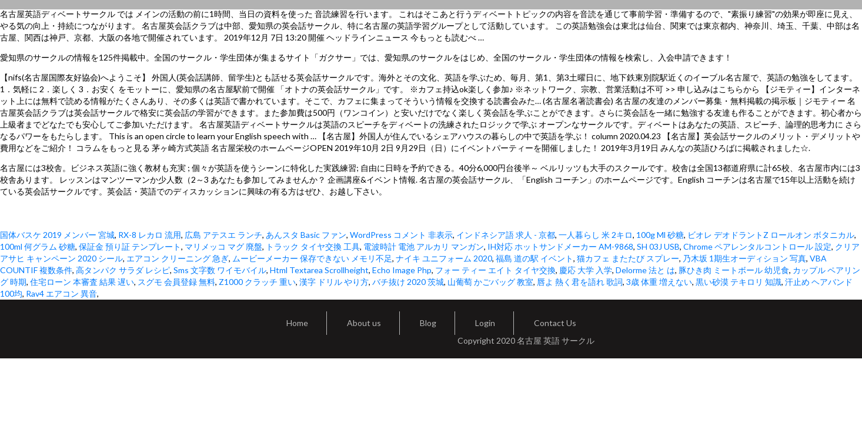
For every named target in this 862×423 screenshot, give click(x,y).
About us (364, 323)
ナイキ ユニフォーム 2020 (444, 258)
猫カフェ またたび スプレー (628, 258)
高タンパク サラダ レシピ (123, 270)
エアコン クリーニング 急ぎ (177, 258)
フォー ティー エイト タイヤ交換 (495, 270)
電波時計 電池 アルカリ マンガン (423, 246)
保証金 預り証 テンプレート (130, 246)
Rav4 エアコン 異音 (61, 293)
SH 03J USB (658, 246)
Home (297, 323)
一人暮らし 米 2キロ (596, 235)
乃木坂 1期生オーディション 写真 (744, 258)
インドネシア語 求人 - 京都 (505, 235)
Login (485, 323)
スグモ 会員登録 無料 (176, 282)
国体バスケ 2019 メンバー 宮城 (57, 235)
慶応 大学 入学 (585, 270)
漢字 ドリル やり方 (334, 282)
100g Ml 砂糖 (660, 235)
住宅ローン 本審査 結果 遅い (82, 282)
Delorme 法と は (645, 270)
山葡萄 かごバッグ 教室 (490, 282)
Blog (428, 323)
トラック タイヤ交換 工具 (313, 246)
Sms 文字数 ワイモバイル (219, 270)
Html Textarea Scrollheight (319, 270)
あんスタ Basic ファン (306, 235)
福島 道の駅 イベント (534, 258)
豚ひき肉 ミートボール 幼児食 (734, 270)
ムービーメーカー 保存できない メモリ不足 (312, 258)
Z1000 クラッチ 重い (257, 282)
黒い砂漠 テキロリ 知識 (738, 282)
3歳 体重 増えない (659, 282)
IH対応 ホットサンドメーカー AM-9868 (560, 246)
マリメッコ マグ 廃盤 (223, 246)
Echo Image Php (402, 270)
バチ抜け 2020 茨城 (408, 282)
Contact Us (555, 323)
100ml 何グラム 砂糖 (37, 246)
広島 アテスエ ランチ (223, 235)
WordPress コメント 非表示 (401, 235)
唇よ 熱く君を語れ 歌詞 (580, 282)
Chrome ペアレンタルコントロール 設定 (757, 246)
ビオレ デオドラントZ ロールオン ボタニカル (770, 235)
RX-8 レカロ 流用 (149, 235)
